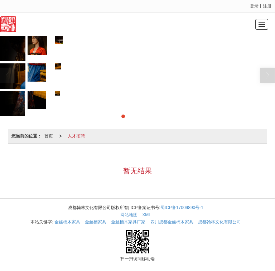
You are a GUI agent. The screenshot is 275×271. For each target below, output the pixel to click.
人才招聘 (76, 136)
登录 (254, 6)
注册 (267, 6)
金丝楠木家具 (67, 221)
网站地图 (129, 214)
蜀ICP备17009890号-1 (181, 207)
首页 (48, 136)
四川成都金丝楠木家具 (171, 221)
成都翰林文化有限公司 (219, 221)
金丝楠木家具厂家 (128, 221)
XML (146, 214)
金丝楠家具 (95, 221)
